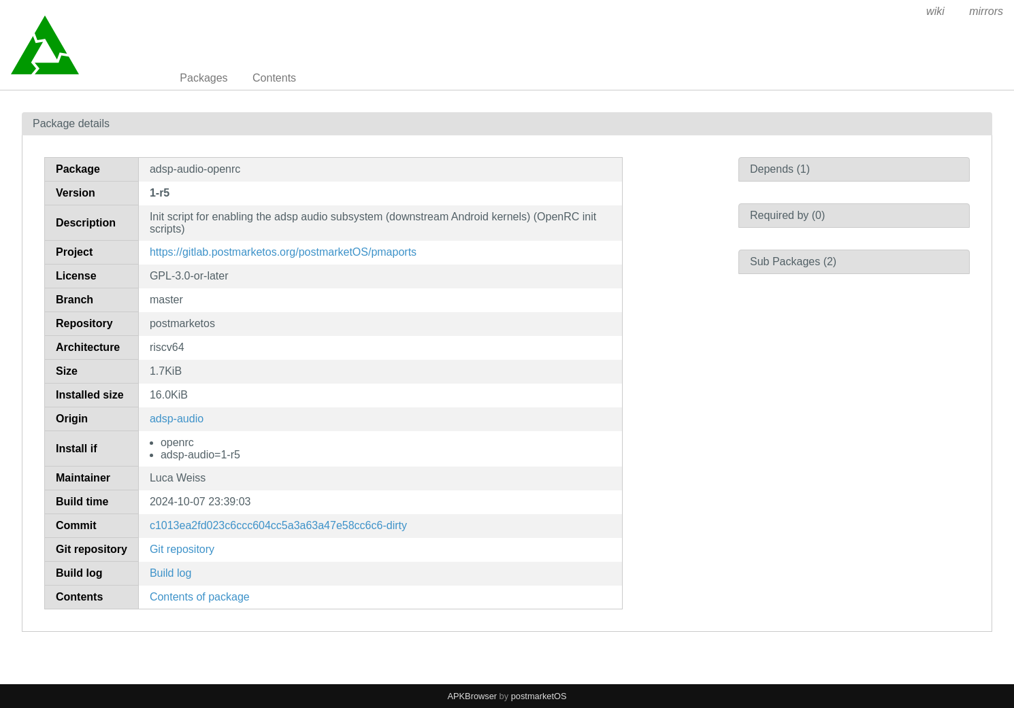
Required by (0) (787, 215)
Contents (274, 78)
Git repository (182, 549)
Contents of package (200, 597)
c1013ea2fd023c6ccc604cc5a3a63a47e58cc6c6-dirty (278, 525)
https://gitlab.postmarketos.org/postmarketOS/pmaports (283, 252)
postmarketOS (539, 696)
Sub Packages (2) (793, 261)
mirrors (986, 11)
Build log (170, 573)
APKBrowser (472, 696)
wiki (935, 11)
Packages (203, 78)
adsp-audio (176, 418)
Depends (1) (780, 169)
